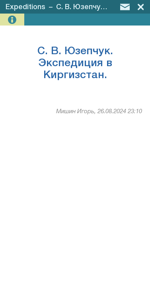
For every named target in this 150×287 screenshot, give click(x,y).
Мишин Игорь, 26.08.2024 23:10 (99, 111)
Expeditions (25, 7)
